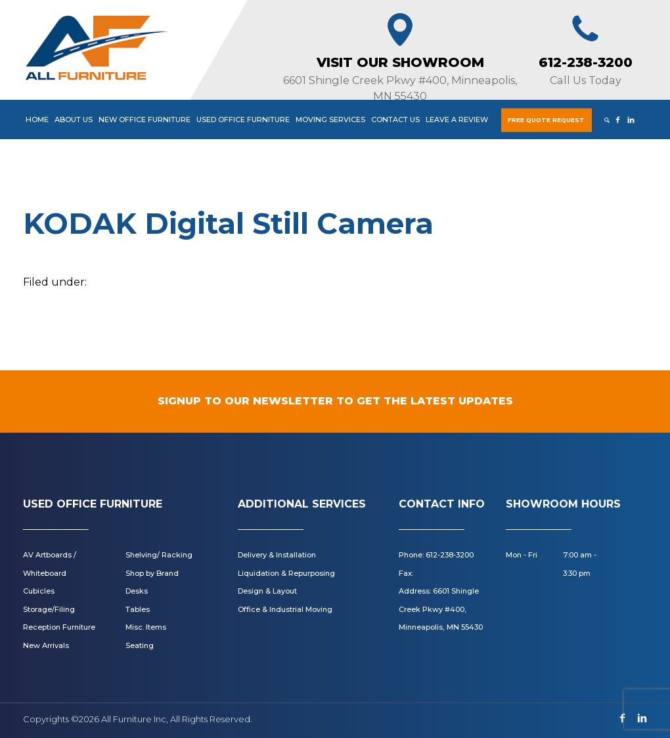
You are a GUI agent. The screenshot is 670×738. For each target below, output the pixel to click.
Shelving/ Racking (158, 554)
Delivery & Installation (277, 554)
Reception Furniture (59, 627)
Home (37, 119)
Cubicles (39, 591)
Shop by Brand (152, 573)
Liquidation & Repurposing (286, 573)
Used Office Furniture (243, 119)
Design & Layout (267, 591)
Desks (136, 591)
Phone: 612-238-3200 (436, 554)
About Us (74, 119)
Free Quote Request (546, 119)
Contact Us (395, 119)
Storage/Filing (49, 609)
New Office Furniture (144, 119)
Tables (137, 609)
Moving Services (330, 119)
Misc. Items (145, 627)
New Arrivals (46, 645)
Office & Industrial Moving (285, 609)
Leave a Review (457, 119)
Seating (139, 645)
